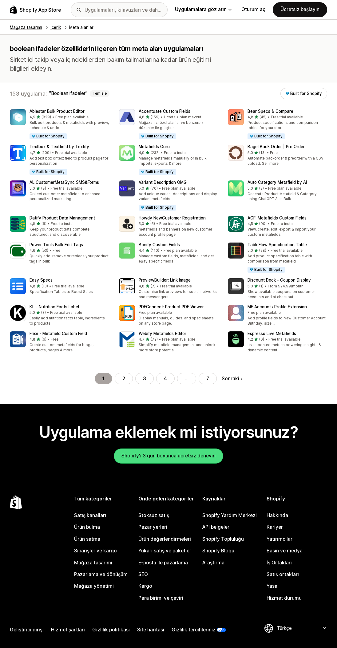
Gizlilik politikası (111, 630)
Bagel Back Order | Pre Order (276, 146)
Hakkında (277, 515)
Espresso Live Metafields (272, 333)
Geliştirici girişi (27, 630)
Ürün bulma (87, 527)
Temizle (100, 93)
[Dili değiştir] (301, 628)
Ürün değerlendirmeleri (164, 539)
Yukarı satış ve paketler (164, 551)
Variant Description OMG (163, 182)
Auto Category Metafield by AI (277, 182)
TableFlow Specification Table (277, 244)
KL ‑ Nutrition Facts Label (54, 306)
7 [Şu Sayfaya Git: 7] (207, 378)
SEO (143, 574)
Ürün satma (87, 539)
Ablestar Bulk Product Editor (57, 111)
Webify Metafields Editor (162, 333)
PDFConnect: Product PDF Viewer (171, 306)
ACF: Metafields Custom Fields (277, 217)
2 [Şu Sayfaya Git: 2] (123, 378)
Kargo (145, 586)
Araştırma (213, 563)
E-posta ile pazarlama (163, 563)
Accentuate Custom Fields (164, 111)
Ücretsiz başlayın (299, 9)
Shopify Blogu (218, 551)
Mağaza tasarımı (93, 563)
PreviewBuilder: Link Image (165, 280)
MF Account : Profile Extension (277, 306)
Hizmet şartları (68, 630)
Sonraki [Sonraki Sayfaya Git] (232, 378)
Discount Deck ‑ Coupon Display (279, 280)
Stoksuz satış (153, 515)
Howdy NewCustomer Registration (172, 217)
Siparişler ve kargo (95, 551)
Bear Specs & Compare (270, 111)
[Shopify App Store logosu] (35, 10)
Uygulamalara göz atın (203, 9)
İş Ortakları (279, 563)
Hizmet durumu (284, 598)
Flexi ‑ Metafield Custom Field (58, 333)
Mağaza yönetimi (94, 586)
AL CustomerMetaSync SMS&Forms (64, 182)
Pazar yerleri (152, 527)
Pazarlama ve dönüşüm (101, 574)
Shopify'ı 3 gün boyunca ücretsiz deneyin (168, 456)
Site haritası (150, 630)
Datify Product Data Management (62, 217)
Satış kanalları (90, 515)
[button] (59, 124)
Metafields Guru (154, 146)
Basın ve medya (285, 551)
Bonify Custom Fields (159, 244)
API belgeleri (216, 527)
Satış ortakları (283, 574)
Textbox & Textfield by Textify (59, 146)
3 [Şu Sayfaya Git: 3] (144, 378)
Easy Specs (41, 280)
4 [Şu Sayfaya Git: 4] (165, 378)
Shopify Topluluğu (223, 539)
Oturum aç (253, 9)
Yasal (273, 586)
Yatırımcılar (279, 539)
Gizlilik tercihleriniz (194, 630)
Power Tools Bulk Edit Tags (56, 244)
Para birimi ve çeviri (160, 598)
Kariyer (275, 527)
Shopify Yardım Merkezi (229, 515)
